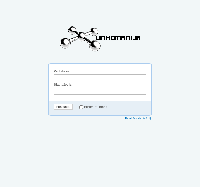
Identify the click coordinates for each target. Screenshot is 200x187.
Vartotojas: (62, 71)
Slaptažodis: (63, 84)
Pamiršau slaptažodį (138, 118)
